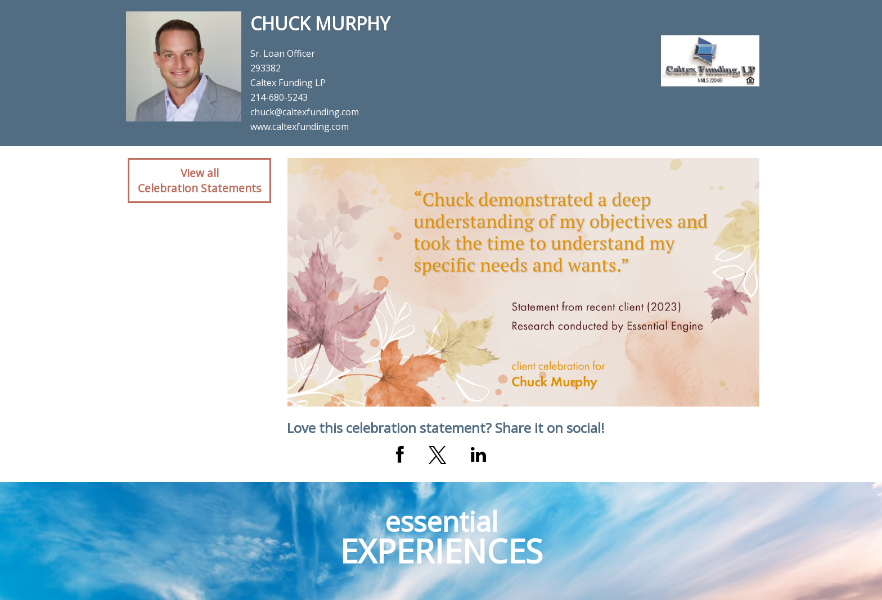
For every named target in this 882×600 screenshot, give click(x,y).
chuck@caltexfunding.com (304, 112)
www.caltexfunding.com (299, 126)
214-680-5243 (279, 97)
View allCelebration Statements (199, 180)
